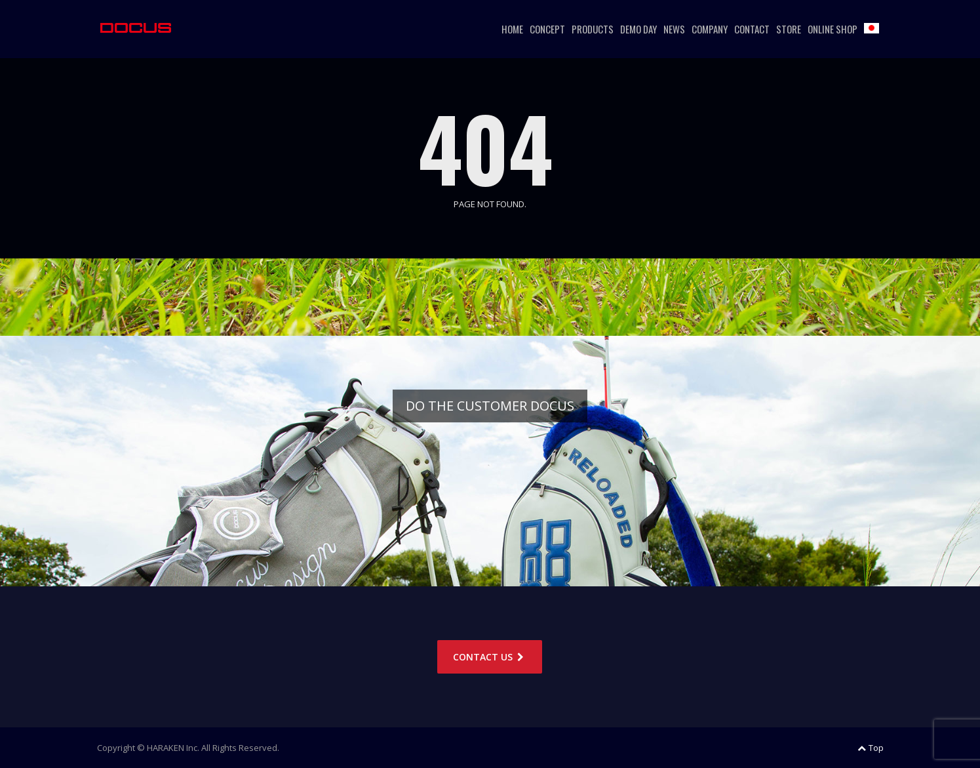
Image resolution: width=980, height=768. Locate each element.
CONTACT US (489, 657)
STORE (788, 29)
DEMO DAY (638, 29)
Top (870, 748)
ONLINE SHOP (832, 29)
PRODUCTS (593, 29)
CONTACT (752, 29)
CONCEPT (547, 29)
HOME (512, 29)
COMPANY (710, 29)
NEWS (674, 29)
